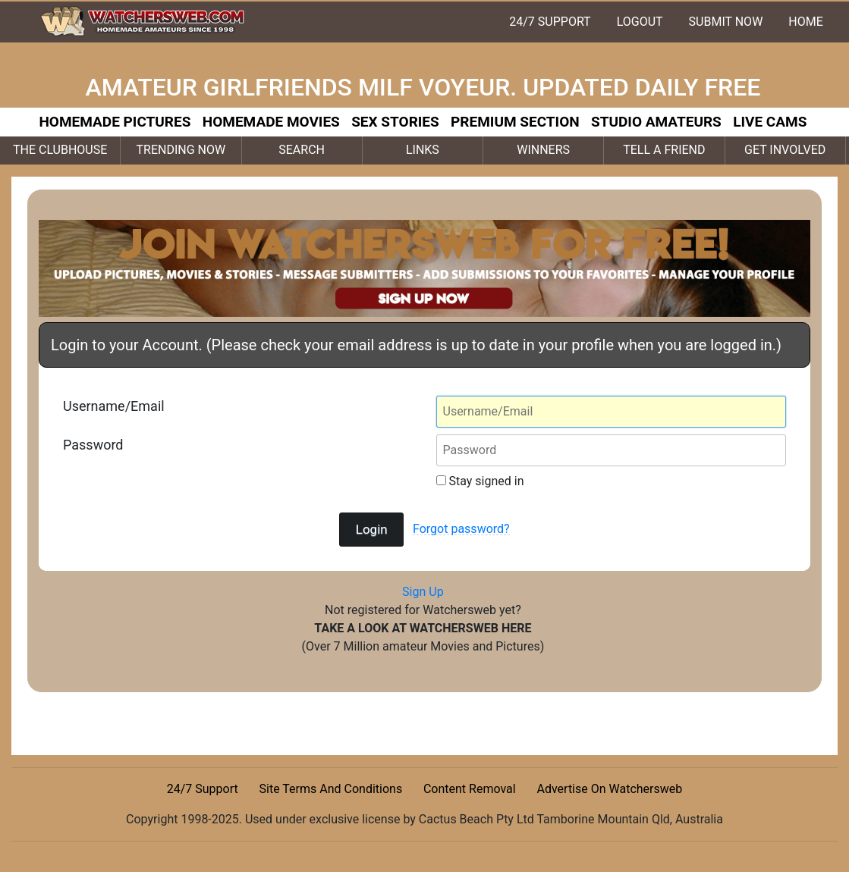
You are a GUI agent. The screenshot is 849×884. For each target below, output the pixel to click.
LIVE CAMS (770, 121)
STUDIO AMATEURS (656, 121)
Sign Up (423, 592)
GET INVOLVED (784, 150)
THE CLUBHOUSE (60, 150)
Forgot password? (461, 529)
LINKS (422, 150)
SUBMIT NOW (726, 21)
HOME (805, 21)
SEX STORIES (395, 121)
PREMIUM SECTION (515, 121)
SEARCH (301, 150)
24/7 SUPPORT (549, 21)
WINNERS (543, 150)
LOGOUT (640, 21)
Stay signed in (480, 481)
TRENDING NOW (181, 150)
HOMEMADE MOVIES (271, 121)
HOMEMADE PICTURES (114, 121)
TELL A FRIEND (664, 150)
